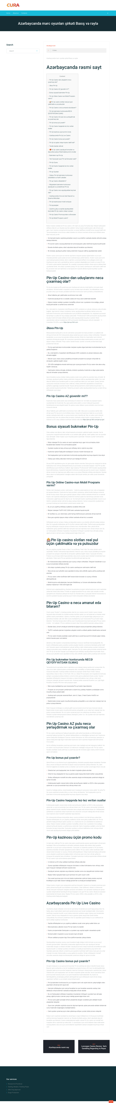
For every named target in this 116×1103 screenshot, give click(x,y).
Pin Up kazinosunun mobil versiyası (60, 203)
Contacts (25, 14)
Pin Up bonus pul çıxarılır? (57, 124)
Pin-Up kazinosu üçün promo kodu (60, 134)
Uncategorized (50, 47)
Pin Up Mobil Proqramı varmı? (58, 220)
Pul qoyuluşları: (54, 207)
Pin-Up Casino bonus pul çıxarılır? (59, 141)
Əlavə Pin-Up (53, 87)
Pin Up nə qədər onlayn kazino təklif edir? (62, 144)
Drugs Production (13, 1094)
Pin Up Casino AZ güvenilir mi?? (59, 91)
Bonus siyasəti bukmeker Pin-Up (59, 94)
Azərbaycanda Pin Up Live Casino (60, 137)
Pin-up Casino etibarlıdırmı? (57, 183)
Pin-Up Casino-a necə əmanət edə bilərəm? (62, 109)
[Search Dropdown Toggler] (107, 14)
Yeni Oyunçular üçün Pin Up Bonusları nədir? (62, 161)
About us (16, 14)
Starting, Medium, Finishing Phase (18, 1088)
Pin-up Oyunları (54, 173)
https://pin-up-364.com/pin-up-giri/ (93, 421)
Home (8, 14)
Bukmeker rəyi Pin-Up (56, 157)
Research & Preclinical (15, 1086)
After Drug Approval (14, 1091)
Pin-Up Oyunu (53, 164)
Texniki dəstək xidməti (56, 148)
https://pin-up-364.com (71, 324)
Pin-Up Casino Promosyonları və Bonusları (62, 216)
